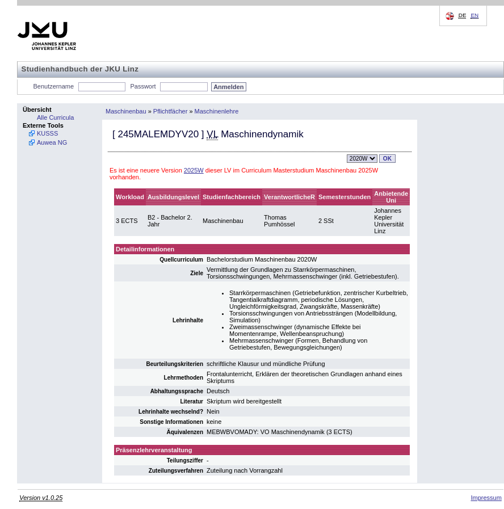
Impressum (486, 497)
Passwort (143, 86)
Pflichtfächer (170, 111)
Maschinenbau (126, 111)
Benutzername (53, 86)
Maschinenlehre (217, 111)
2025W (194, 170)
